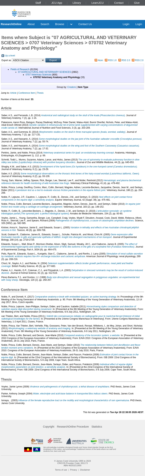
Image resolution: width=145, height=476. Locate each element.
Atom (100, 60)
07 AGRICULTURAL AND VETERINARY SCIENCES (44, 72)
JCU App (56, 2)
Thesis (40, 93)
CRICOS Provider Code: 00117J (72, 463)
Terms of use (61, 470)
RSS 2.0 (126, 60)
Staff (38, 2)
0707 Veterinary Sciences (38, 74)
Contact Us (85, 24)
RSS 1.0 (112, 60)
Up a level (10, 55)
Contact (119, 2)
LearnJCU (97, 2)
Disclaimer (85, 470)
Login (126, 24)
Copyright (48, 426)
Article (13, 93)
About (31, 24)
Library (77, 2)
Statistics (96, 426)
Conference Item (26, 93)
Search (45, 24)
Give (137, 2)
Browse (59, 24)
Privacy (73, 470)
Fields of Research (20, 69)
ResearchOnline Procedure (73, 426)
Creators (71, 87)
